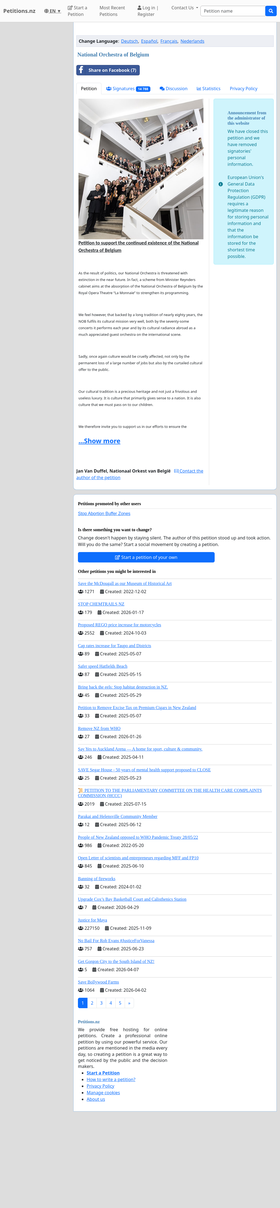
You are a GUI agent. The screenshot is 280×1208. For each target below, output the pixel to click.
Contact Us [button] (183, 8)
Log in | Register (148, 11)
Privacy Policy (243, 165)
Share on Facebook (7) (106, 147)
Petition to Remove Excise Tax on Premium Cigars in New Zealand (137, 784)
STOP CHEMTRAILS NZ (101, 680)
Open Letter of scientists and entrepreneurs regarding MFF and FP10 (138, 934)
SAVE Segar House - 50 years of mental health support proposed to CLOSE (144, 846)
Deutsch (129, 118)
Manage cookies (103, 1169)
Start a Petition (77, 11)
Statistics (209, 165)
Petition (89, 165)
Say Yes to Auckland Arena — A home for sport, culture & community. (140, 825)
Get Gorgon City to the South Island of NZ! (116, 1038)
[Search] (233, 11)
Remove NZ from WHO (99, 805)
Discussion (174, 165)
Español (149, 118)
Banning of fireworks (96, 955)
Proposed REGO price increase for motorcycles (119, 701)
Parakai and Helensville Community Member (118, 893)
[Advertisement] (175, 69)
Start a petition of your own (146, 634)
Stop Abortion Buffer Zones (104, 590)
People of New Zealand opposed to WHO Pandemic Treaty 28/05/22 (138, 914)
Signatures (128, 165)
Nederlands (192, 118)
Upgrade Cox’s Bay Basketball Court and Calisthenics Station (132, 976)
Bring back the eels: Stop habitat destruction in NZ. (123, 763)
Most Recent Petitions (112, 11)
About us (96, 1176)
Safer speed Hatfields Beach (102, 743)
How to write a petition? (111, 1156)
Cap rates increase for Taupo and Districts (114, 722)
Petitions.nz (19, 11)
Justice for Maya (92, 996)
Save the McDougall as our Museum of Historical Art (125, 660)
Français (169, 118)
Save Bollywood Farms (98, 1058)
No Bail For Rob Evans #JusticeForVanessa (116, 1017)
